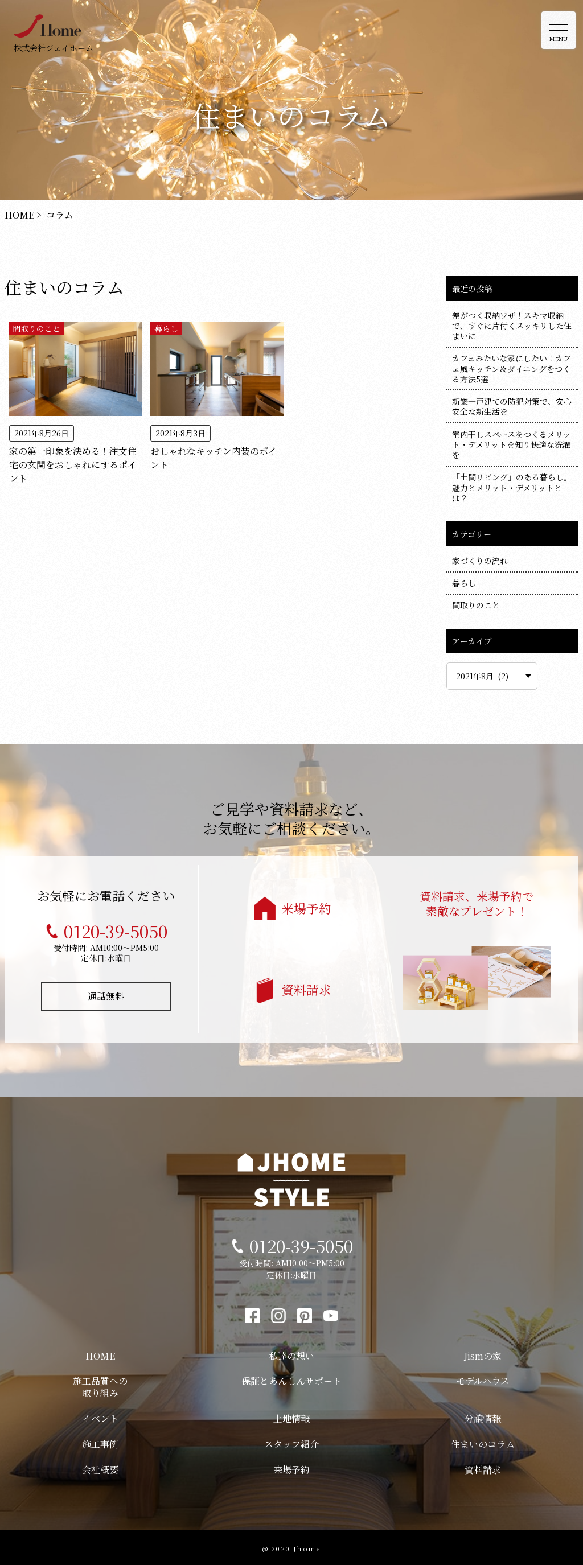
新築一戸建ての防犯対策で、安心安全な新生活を (512, 406)
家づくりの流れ (480, 560)
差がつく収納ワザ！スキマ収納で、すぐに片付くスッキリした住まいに (512, 325)
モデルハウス (483, 1378)
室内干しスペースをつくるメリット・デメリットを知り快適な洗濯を (511, 444)
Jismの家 (483, 1353)
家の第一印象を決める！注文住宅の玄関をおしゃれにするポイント (73, 455)
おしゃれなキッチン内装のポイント (213, 448)
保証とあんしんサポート (291, 1378)
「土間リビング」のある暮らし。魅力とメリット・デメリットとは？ (512, 487)
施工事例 (100, 1441)
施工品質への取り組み (100, 1384)
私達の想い (291, 1353)
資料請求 (306, 987)
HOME (100, 1353)
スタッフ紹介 (291, 1441)
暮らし (166, 328)
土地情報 (291, 1416)
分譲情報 (483, 1416)
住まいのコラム (483, 1441)
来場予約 (306, 906)
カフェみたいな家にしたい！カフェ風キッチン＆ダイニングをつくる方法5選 (511, 368)
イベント (100, 1416)
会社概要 (100, 1467)
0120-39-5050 (115, 928)
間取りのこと (36, 328)
